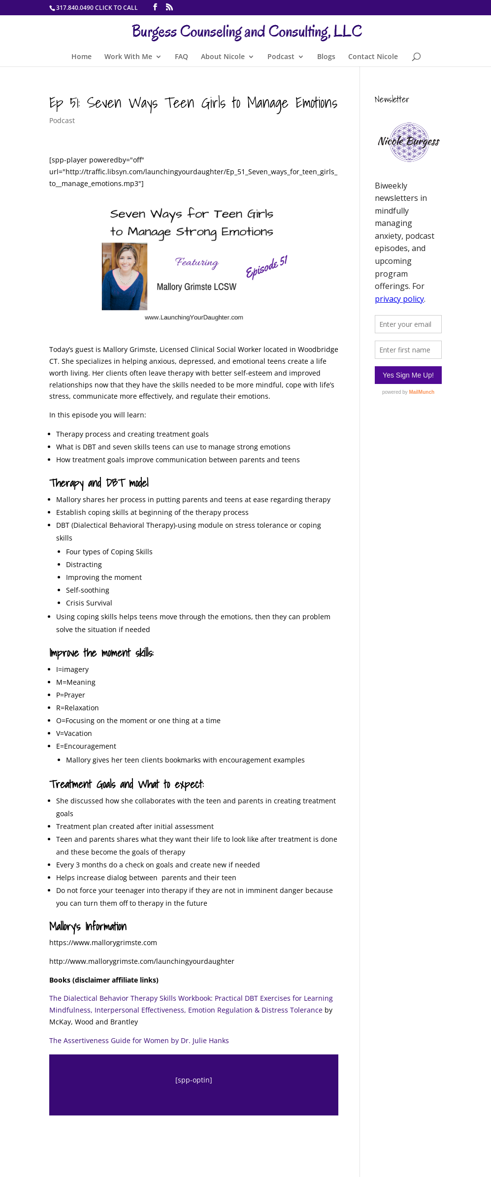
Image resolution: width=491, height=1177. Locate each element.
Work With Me (128, 57)
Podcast (281, 57)
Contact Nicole (373, 57)
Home (81, 57)
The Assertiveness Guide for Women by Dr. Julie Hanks (139, 1040)
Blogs (326, 57)
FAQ (181, 57)
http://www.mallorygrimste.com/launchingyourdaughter (141, 961)
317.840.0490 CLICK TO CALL (97, 7)
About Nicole (223, 57)
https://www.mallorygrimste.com (103, 942)
